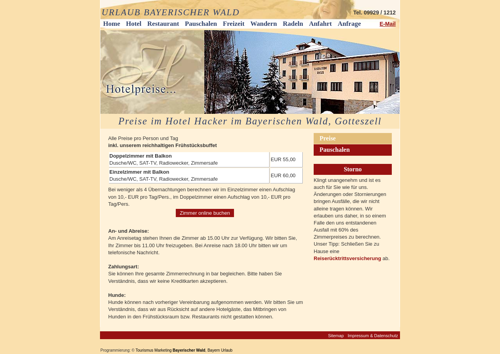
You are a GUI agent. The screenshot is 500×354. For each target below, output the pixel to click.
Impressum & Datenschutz (373, 335)
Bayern (213, 350)
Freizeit (234, 23)
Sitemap (336, 335)
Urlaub (226, 350)
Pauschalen (201, 23)
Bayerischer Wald (189, 350)
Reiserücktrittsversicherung (348, 258)
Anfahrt (320, 23)
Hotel (133, 23)
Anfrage (349, 23)
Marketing (162, 350)
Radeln (293, 23)
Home (111, 23)
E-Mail (388, 24)
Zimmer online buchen (205, 213)
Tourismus (145, 350)
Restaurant (163, 23)
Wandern (263, 23)
